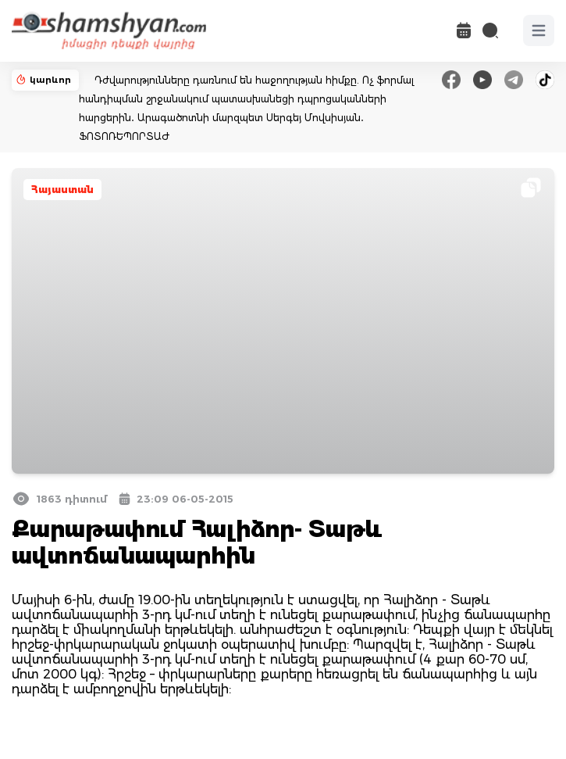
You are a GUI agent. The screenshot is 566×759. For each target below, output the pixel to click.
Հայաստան (62, 189)
